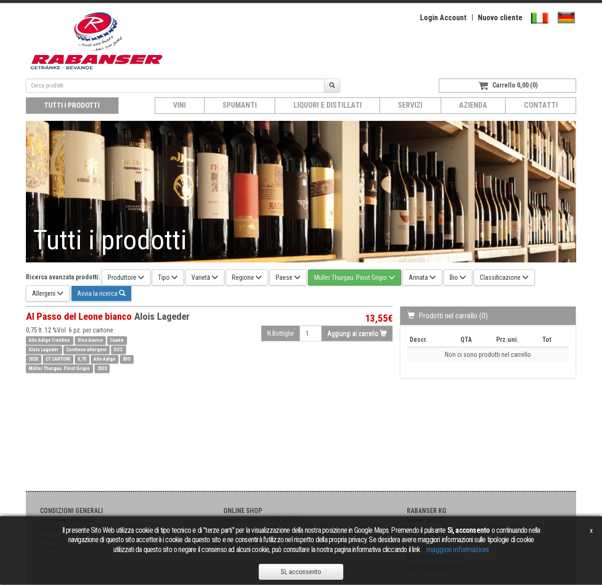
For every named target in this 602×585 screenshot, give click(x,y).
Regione (247, 277)
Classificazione (504, 277)
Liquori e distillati (327, 105)
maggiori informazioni (457, 549)
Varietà (204, 277)
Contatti (541, 105)
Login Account (443, 17)
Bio (458, 277)
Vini (179, 105)
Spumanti (239, 105)
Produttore (126, 277)
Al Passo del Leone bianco (108, 316)
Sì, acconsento (301, 572)
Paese (288, 277)
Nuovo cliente (500, 17)
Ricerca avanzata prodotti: (63, 277)
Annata (422, 277)
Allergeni (47, 293)
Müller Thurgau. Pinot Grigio (354, 277)
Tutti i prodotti (72, 105)
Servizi (410, 105)
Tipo (168, 277)
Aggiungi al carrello (357, 333)
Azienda (473, 105)
